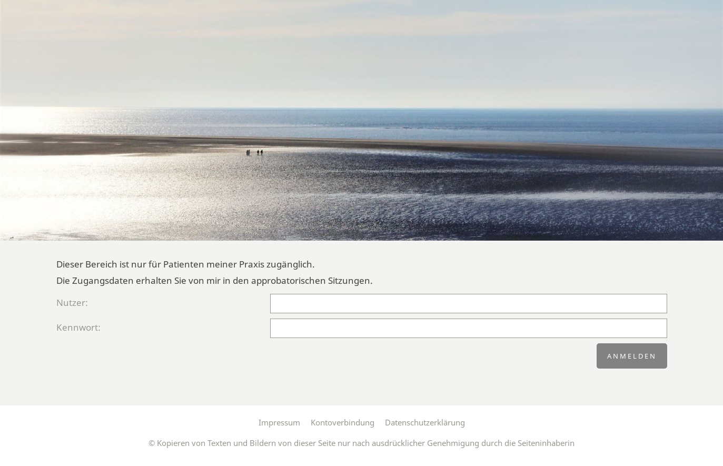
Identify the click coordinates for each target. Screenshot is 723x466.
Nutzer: (72, 302)
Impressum (279, 422)
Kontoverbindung (342, 422)
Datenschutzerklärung (425, 422)
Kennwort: (78, 327)
